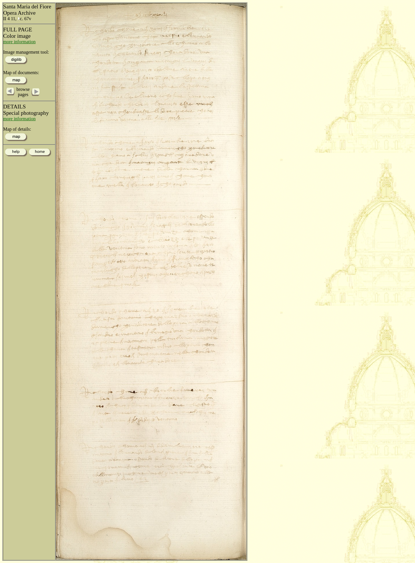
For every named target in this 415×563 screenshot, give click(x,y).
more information (19, 41)
